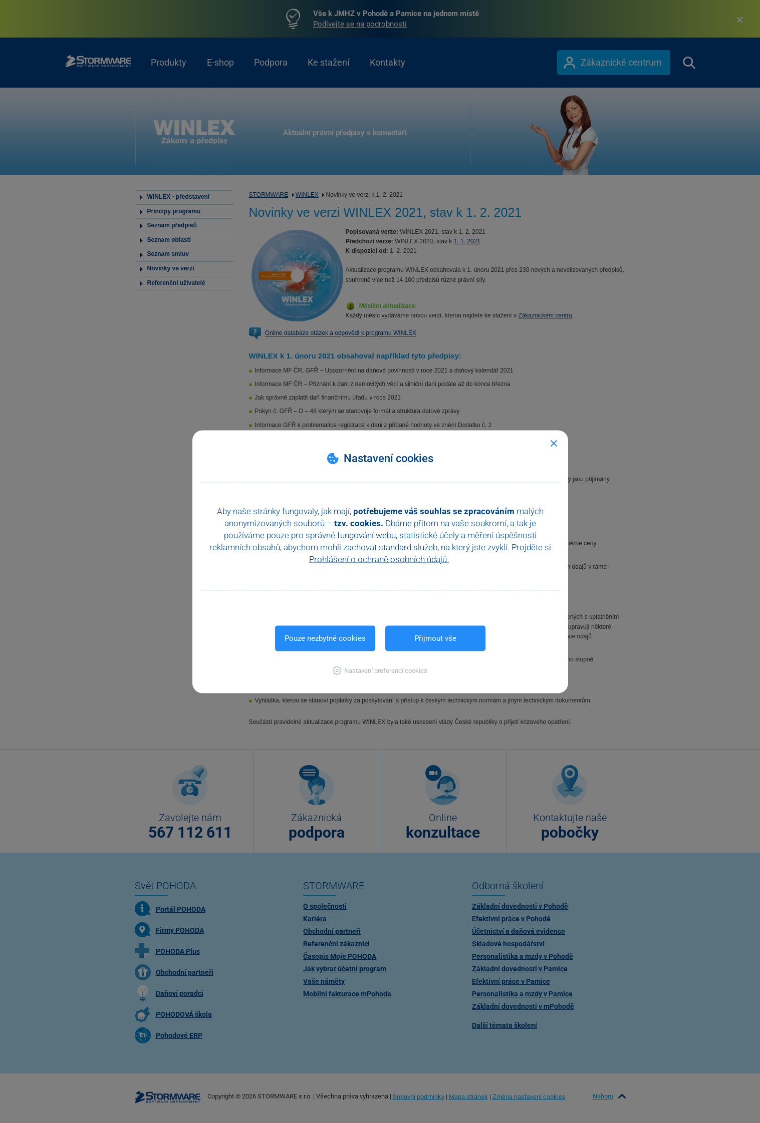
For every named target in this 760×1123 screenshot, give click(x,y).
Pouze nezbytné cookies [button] (325, 637)
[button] (380, 670)
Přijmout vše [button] (435, 637)
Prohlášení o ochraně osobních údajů (379, 559)
